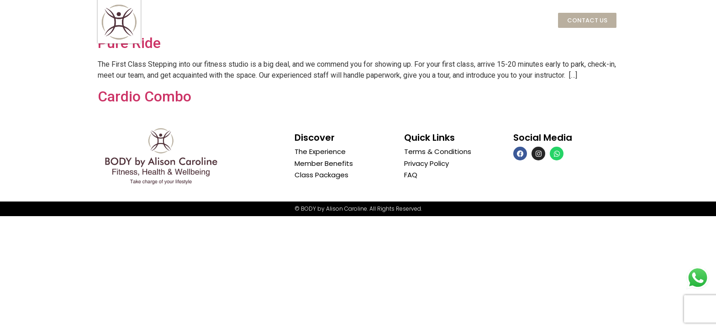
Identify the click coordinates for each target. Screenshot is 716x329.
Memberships (334, 20)
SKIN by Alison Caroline (481, 20)
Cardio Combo (144, 96)
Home (202, 20)
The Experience (258, 20)
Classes (401, 20)
